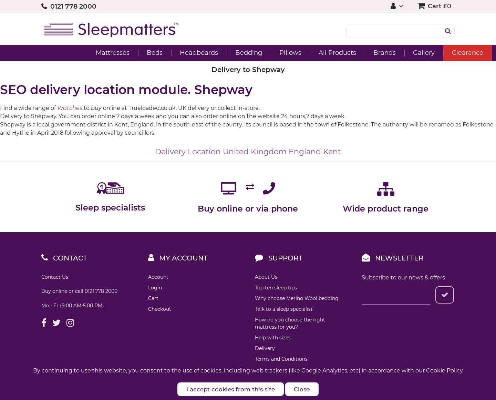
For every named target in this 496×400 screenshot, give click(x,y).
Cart (153, 298)
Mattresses (71, 53)
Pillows (249, 53)
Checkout (159, 309)
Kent (332, 151)
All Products (296, 53)
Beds (113, 53)
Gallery (382, 53)
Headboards (157, 53)
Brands (343, 53)
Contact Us (54, 277)
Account (158, 277)
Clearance (426, 53)
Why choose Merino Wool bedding (297, 298)
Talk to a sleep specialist (284, 309)
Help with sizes (273, 338)
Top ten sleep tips (276, 288)
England (305, 151)
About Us (266, 277)
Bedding (207, 53)
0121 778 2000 (73, 6)
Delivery (265, 348)
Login (155, 288)
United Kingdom (255, 151)
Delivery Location (188, 151)
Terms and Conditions (281, 359)
